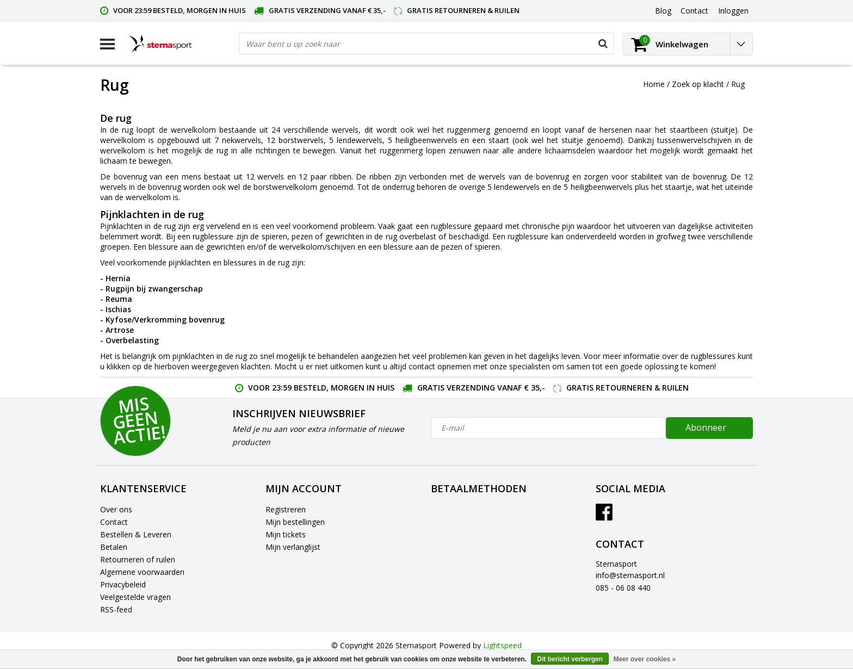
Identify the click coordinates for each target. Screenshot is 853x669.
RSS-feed (116, 609)
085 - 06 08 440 (623, 588)
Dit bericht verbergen (570, 659)
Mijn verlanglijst (292, 547)
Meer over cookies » (644, 659)
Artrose (120, 330)
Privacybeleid (123, 584)
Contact (114, 522)
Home (654, 84)
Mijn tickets (285, 534)
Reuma (119, 299)
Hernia (118, 278)
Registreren (285, 509)
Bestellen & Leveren (135, 534)
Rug (738, 84)
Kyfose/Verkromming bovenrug (165, 319)
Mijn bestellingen (295, 522)
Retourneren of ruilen (137, 559)
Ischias (118, 309)
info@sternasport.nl (630, 575)
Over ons (116, 509)
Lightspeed (502, 645)
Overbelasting (132, 340)
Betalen (113, 547)
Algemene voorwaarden (142, 572)
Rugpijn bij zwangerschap (154, 288)
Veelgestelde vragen (135, 597)
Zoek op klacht (698, 84)
